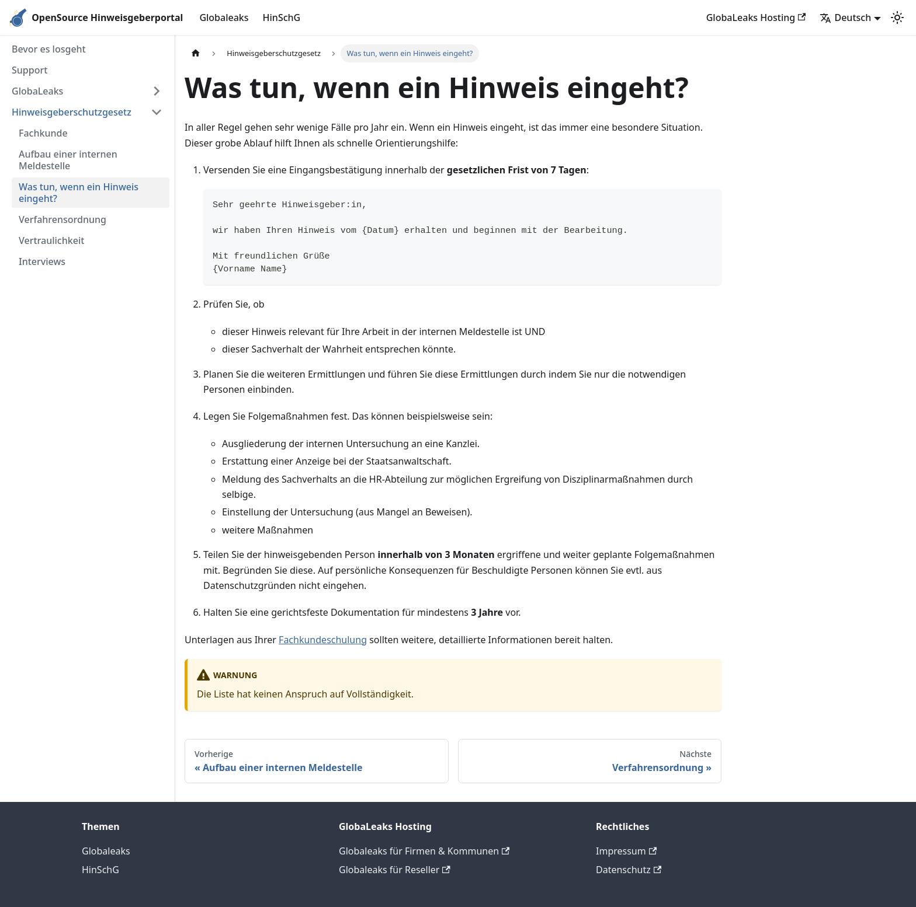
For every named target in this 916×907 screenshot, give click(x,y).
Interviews (42, 261)
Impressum (626, 851)
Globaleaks (223, 17)
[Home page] (196, 53)
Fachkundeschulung (323, 639)
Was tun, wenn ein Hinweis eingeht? (78, 192)
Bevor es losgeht (49, 49)
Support (29, 70)
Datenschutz (628, 869)
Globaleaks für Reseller (394, 869)
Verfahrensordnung (62, 219)
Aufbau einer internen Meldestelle (68, 160)
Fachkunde (43, 133)
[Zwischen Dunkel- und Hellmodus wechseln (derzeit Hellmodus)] (897, 17)
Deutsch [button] (845, 17)
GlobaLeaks (37, 91)
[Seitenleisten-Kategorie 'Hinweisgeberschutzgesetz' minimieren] (156, 112)
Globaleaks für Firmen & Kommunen (424, 851)
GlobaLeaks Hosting (756, 17)
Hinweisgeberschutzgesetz (71, 112)
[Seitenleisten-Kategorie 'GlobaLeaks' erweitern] (156, 91)
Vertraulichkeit (51, 240)
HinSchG (282, 17)
